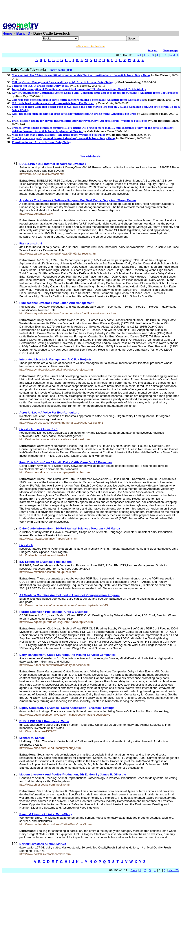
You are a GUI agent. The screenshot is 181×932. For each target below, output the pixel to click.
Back (139, 55)
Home (7, 33)
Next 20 (174, 55)
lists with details (90, 156)
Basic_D (23, 33)
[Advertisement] (91, 11)
